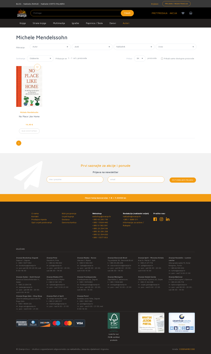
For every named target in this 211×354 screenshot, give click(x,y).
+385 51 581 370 (55, 282)
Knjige (23, 23)
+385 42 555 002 (177, 268)
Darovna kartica (69, 222)
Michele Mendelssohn (29, 112)
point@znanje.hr (86, 304)
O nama (35, 213)
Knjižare (154, 4)
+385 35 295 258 (100, 231)
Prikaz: (130, 58)
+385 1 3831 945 (85, 301)
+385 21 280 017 (55, 301)
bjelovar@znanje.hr (179, 285)
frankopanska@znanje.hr (90, 285)
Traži (127, 13)
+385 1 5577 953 (100, 237)
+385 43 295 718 (100, 219)
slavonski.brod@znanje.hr (120, 265)
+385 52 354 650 (100, 234)
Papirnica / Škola (94, 23)
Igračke (75, 23)
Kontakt (34, 216)
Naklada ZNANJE (31, 4)
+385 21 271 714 (146, 263)
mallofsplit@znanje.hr (58, 304)
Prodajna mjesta (39, 219)
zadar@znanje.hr (25, 287)
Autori (126, 23)
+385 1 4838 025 (25, 304)
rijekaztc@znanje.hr (57, 285)
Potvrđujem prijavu (182, 180)
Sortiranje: (21, 58)
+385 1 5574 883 (85, 282)
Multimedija (59, 23)
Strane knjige (39, 23)
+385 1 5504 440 (100, 222)
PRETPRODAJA (159, 13)
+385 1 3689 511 (130, 219)
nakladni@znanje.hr (132, 216)
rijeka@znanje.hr (86, 265)
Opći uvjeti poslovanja (41, 222)
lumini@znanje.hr (178, 271)
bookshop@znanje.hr (27, 265)
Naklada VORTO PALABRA (53, 4)
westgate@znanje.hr (118, 285)
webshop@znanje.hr (101, 216)
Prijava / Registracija (176, 4)
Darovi (113, 23)
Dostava (65, 219)
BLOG (18, 4)
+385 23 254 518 (100, 228)
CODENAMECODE (187, 349)
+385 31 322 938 (146, 282)
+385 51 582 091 (100, 225)
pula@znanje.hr (55, 265)
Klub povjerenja (69, 213)
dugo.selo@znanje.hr (27, 306)
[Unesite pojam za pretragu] (82, 13)
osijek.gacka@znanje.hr (150, 285)
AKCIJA (173, 13)
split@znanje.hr (147, 265)
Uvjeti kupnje (68, 216)
